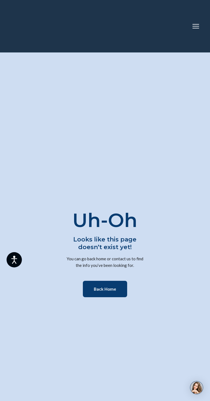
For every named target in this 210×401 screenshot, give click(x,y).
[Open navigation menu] (195, 26)
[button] (105, 289)
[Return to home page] (33, 26)
